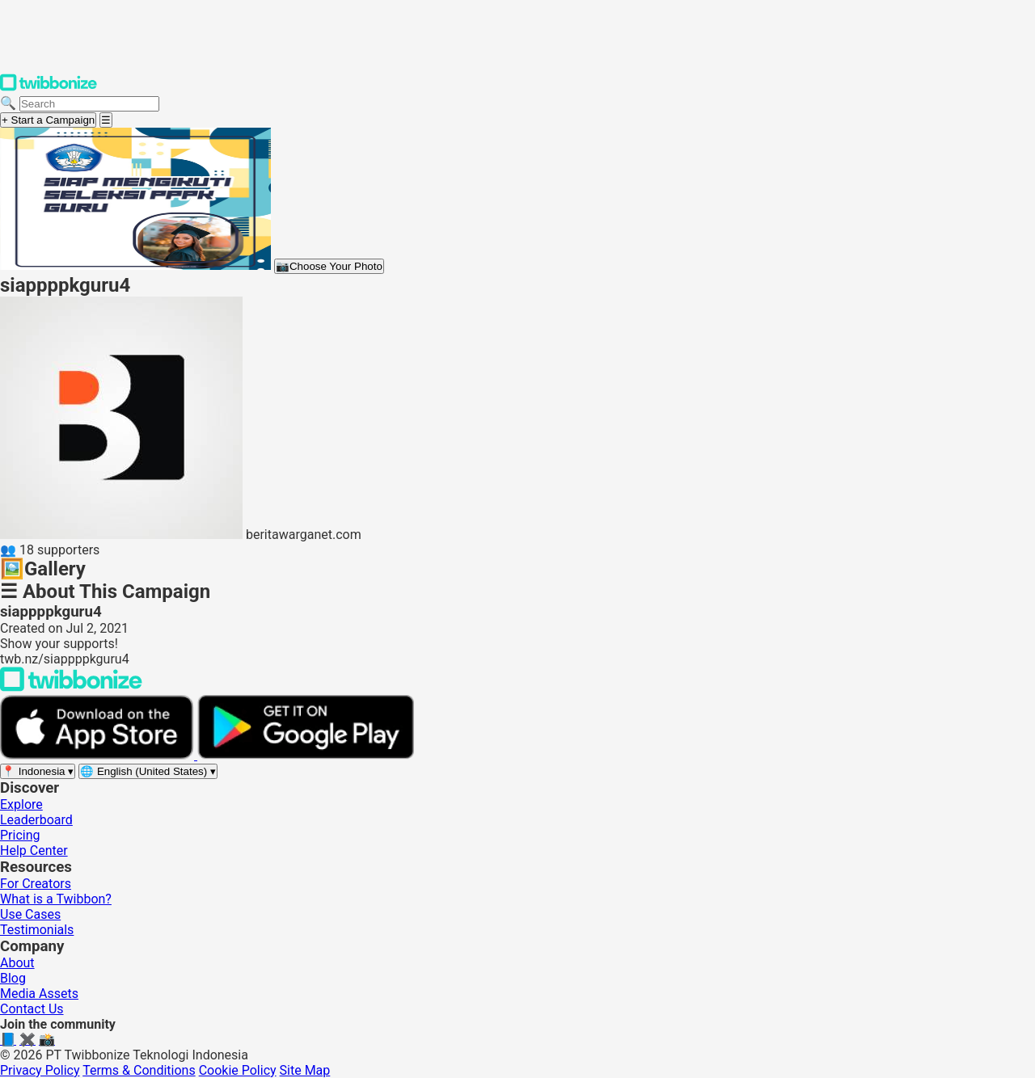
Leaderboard (36, 819)
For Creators (35, 883)
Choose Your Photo (329, 266)
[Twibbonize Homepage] (48, 87)
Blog (13, 978)
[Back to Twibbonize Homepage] (71, 687)
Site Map (305, 1070)
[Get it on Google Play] (305, 755)
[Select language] (148, 771)
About (17, 963)
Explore (21, 804)
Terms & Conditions (139, 1070)
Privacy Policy (40, 1070)
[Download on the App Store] (98, 755)
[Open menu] (105, 120)
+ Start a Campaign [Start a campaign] (48, 120)
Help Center (34, 850)
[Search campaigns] (89, 104)
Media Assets (39, 993)
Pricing (20, 835)
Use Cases (30, 914)
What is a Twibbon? (56, 899)
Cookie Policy (238, 1070)
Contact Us (32, 1009)
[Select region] (37, 771)
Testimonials (37, 929)
